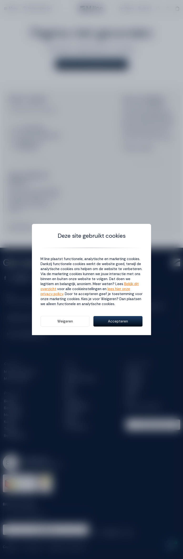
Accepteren (118, 321)
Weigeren (65, 321)
